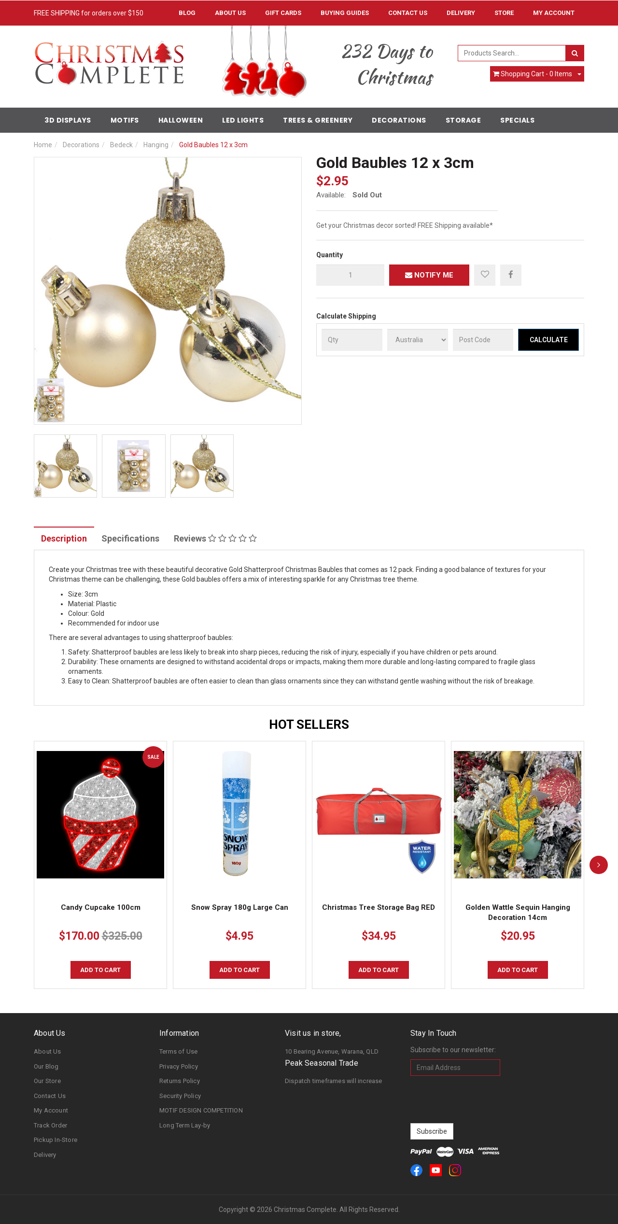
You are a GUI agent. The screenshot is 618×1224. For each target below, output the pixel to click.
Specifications (130, 538)
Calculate (549, 340)
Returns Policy (179, 1081)
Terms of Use (178, 1051)
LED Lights (243, 120)
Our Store (47, 1081)
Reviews (215, 538)
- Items (532, 74)
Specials (517, 120)
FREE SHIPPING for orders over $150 (88, 13)
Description (64, 538)
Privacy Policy (178, 1066)
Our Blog (46, 1066)
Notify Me (429, 275)
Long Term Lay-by (184, 1125)
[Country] (417, 340)
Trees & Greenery (317, 120)
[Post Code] (483, 340)
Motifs (125, 120)
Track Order (50, 1125)
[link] (416, 1170)
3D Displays (67, 120)
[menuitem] (510, 274)
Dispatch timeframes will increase (333, 1081)
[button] (484, 275)
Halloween (180, 120)
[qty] (350, 275)
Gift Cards (283, 12)
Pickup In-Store (55, 1139)
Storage (463, 120)
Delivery (461, 12)
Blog (187, 12)
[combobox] (512, 53)
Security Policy (180, 1095)
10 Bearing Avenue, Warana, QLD (332, 1051)
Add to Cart (100, 970)
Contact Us (407, 12)
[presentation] (483, 1099)
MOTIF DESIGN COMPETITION (201, 1110)
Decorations (399, 120)
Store (504, 12)
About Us (230, 12)
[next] (598, 865)
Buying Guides (345, 12)
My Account (51, 1110)
